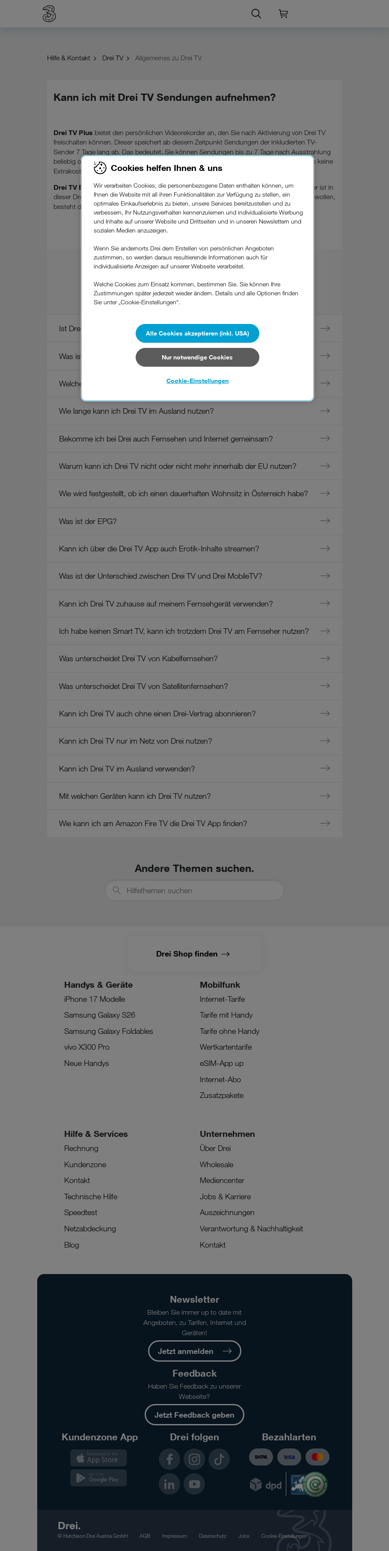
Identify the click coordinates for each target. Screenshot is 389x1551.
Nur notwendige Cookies (197, 357)
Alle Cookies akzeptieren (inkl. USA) (197, 333)
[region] (197, 278)
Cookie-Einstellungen (197, 380)
